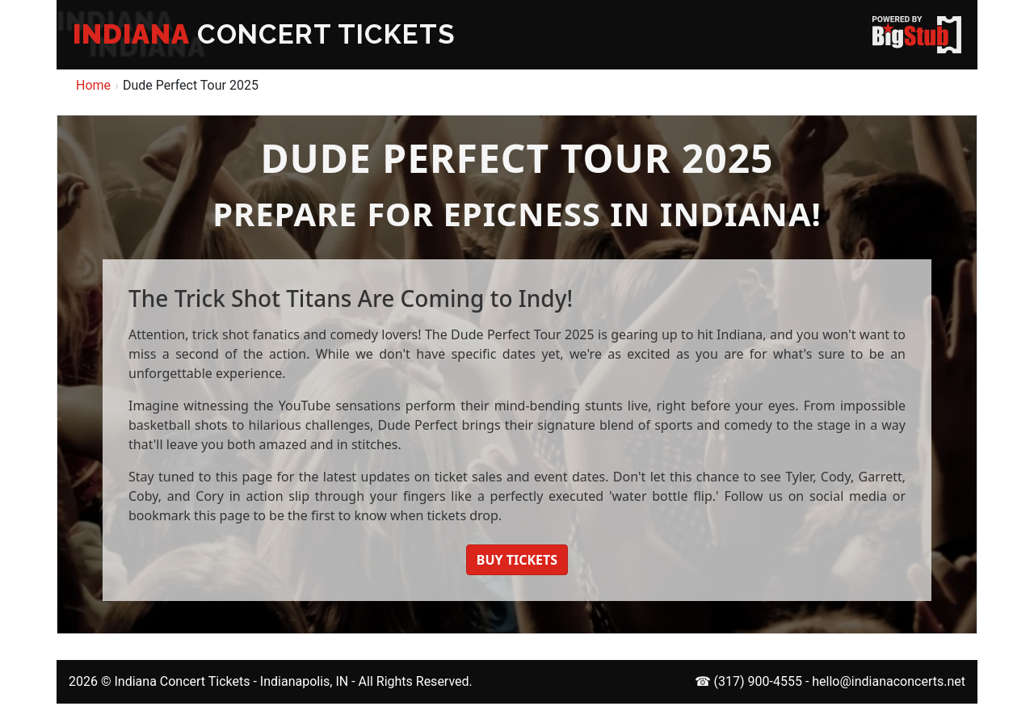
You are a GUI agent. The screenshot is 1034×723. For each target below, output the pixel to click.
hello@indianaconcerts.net (888, 681)
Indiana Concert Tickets (182, 681)
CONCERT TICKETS (264, 34)
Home (93, 85)
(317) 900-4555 (758, 681)
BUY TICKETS (517, 560)
